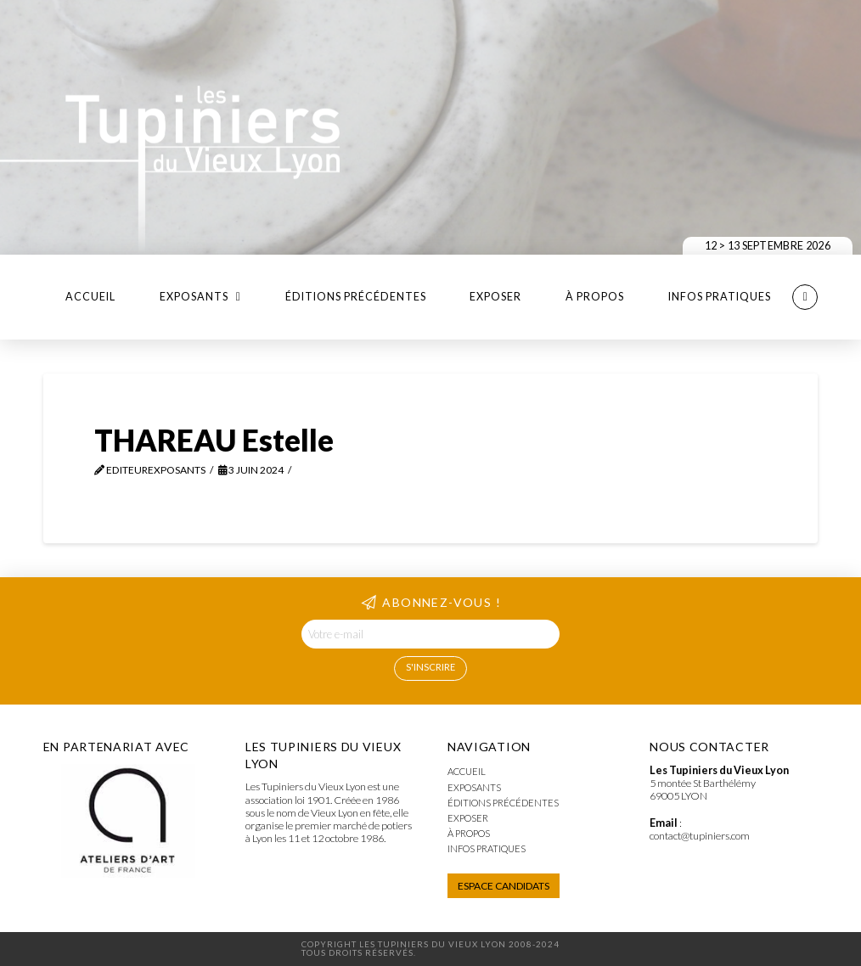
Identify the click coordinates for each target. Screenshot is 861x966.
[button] (805, 297)
